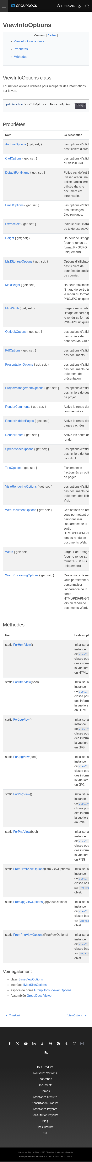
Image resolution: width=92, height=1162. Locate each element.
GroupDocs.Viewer (40, 995)
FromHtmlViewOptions (28, 869)
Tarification (45, 1079)
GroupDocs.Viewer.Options (52, 990)
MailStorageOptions (18, 261)
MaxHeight (12, 285)
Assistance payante (45, 1109)
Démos (45, 1091)
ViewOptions (77, 1015)
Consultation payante (45, 1115)
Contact (69, 1156)
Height (9, 238)
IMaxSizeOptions (35, 984)
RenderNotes (14, 435)
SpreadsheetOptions (19, 449)
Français (66, 6)
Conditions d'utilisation (54, 1156)
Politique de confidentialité (31, 1156)
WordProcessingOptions (21, 575)
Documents (45, 1085)
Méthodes (20, 56)
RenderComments (17, 406)
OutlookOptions (15, 331)
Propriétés (21, 49)
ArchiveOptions (15, 144)
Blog (45, 1121)
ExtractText (12, 224)
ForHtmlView (22, 644)
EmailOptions (14, 205)
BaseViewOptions (31, 979)
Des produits (45, 1067)
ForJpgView (21, 719)
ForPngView (21, 794)
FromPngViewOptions (28, 934)
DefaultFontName (17, 172)
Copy (80, 105)
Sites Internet (45, 1127)
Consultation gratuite (45, 1103)
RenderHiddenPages (19, 420)
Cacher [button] (52, 35)
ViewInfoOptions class (29, 41)
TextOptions (13, 467)
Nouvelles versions (45, 1073)
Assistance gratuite (45, 1097)
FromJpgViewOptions (28, 901)
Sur (45, 1133)
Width (9, 552)
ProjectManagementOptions (24, 388)
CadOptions (13, 158)
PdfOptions (12, 350)
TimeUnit (13, 1015)
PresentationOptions (19, 364)
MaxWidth (12, 308)
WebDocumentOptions (20, 510)
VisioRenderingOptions (21, 486)
